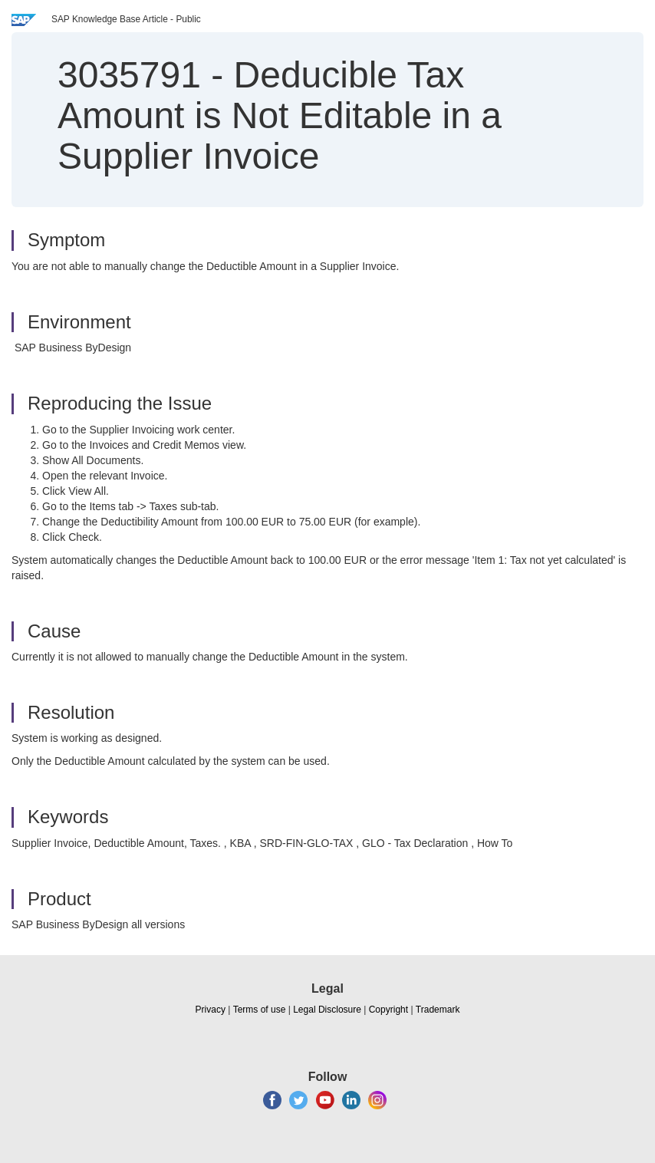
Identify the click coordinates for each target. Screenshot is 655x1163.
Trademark (438, 1009)
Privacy (210, 1009)
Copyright (388, 1009)
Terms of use (259, 1009)
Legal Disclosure (327, 1009)
